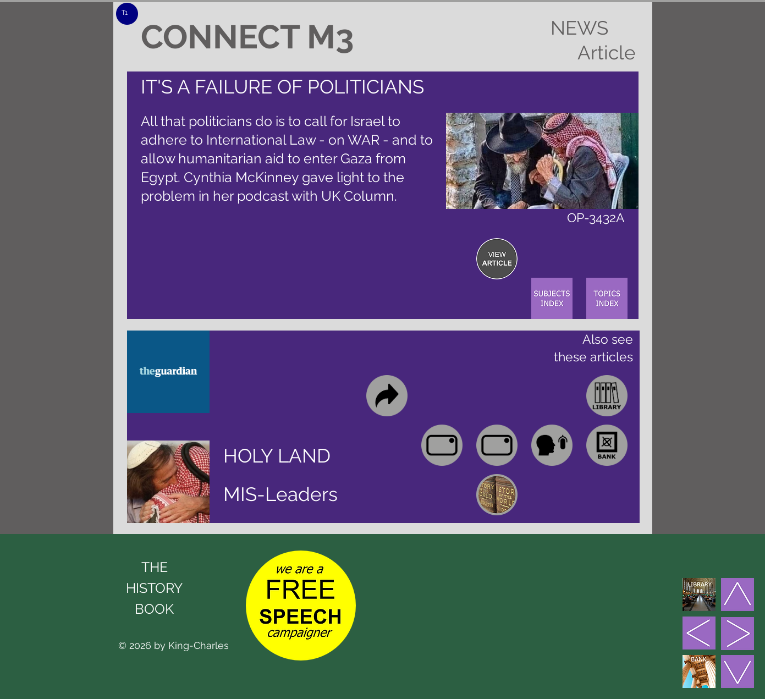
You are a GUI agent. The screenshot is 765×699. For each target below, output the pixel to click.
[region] (497, 258)
